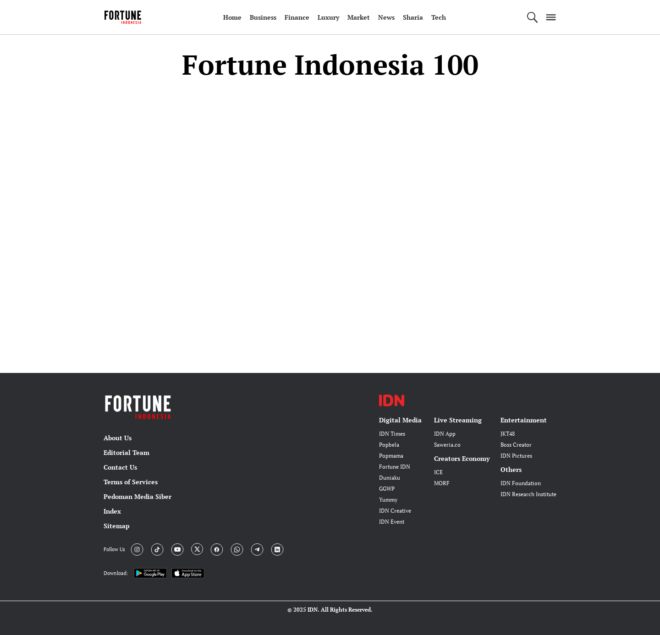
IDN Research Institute (528, 494)
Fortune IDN (394, 466)
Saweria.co (447, 444)
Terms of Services (131, 481)
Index (112, 511)
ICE (438, 472)
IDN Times (392, 433)
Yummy (388, 499)
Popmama (391, 455)
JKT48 (507, 433)
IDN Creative (395, 510)
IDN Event (391, 521)
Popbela (389, 444)
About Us (118, 437)
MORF (442, 483)
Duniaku (389, 477)
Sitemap (117, 525)
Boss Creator (516, 444)
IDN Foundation (520, 483)
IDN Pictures (516, 455)
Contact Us (120, 467)
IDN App (445, 433)
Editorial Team (126, 452)
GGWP (387, 488)
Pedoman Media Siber (137, 496)
